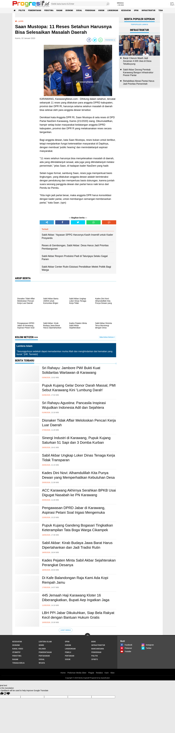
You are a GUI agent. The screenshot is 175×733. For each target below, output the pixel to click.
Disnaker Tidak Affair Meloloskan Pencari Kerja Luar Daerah (79, 422)
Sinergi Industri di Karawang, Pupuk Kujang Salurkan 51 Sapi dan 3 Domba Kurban (76, 440)
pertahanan (44, 656)
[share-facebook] (89, 40)
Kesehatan (126, 10)
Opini (136, 10)
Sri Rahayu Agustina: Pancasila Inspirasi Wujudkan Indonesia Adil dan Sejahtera (74, 405)
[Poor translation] (6, 693)
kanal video (17, 649)
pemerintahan (34, 10)
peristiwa (48, 10)
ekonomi (69, 10)
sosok (67, 659)
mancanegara (97, 649)
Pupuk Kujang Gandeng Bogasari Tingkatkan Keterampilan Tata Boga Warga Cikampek (77, 527)
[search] (80, 3)
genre (41, 645)
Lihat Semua (66, 630)
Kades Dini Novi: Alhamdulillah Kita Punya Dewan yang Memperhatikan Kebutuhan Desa (78, 475)
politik (22, 10)
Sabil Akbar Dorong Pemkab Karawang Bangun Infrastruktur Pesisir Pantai (138, 72)
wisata (42, 663)
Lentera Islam (45, 641)
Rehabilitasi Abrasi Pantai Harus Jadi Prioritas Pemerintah (138, 82)
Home (62, 673)
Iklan (112, 673)
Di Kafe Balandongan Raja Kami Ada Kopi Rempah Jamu (75, 580)
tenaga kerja (18, 663)
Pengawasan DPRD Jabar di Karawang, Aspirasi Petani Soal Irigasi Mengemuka (73, 510)
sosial (79, 10)
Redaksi (99, 673)
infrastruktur (148, 10)
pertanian (69, 656)
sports (94, 659)
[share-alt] (47, 222)
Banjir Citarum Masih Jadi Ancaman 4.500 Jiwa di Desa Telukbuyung (137, 61)
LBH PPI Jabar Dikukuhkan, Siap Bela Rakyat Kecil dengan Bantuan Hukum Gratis (78, 615)
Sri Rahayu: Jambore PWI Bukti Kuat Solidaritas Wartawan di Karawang (71, 370)
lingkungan (112, 10)
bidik (93, 641)
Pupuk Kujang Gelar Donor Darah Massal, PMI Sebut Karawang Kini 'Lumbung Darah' (79, 387)
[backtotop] (87, 635)
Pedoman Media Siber (76, 673)
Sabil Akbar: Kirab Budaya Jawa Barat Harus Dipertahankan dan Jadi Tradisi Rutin (77, 545)
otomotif (16, 652)
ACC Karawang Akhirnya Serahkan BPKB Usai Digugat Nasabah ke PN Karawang (79, 492)
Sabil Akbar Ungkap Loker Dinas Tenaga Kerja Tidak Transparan (78, 457)
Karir (107, 673)
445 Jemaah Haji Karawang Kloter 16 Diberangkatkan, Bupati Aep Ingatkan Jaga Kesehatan (75, 600)
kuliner (42, 649)
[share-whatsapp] (100, 40)
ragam (59, 10)
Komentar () (110, 40)
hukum (101, 10)
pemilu (68, 652)
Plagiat (91, 673)
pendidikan (90, 10)
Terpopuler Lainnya (139, 24)
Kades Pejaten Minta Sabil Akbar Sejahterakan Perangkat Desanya (79, 562)
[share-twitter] (95, 40)
